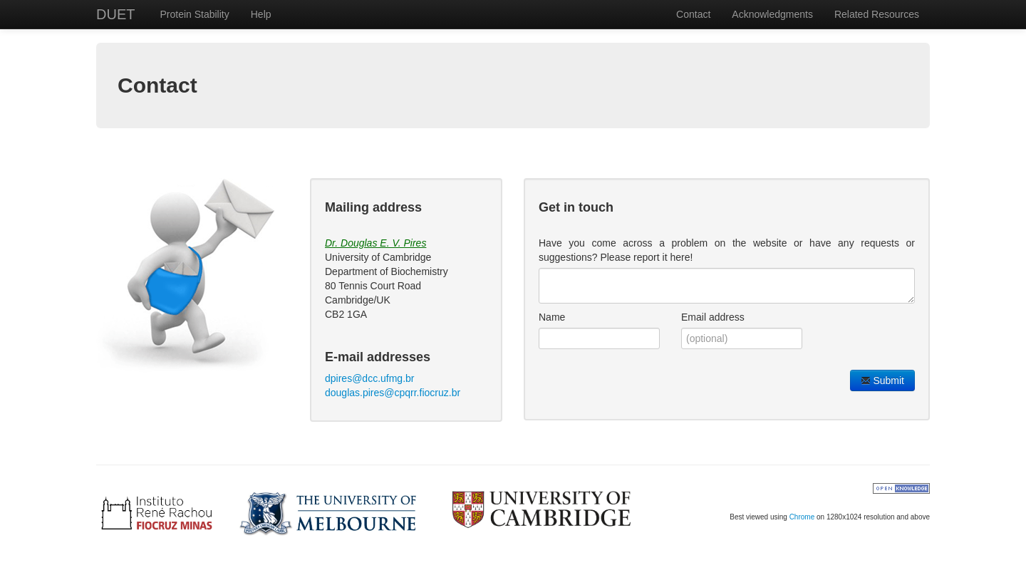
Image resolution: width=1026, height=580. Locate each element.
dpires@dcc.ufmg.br (369, 378)
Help (261, 14)
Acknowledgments (772, 14)
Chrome (802, 517)
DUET (115, 14)
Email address (713, 317)
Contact (693, 14)
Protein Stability (194, 14)
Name (552, 317)
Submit (882, 380)
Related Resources (876, 14)
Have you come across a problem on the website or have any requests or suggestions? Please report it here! (727, 250)
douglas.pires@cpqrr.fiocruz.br (392, 392)
